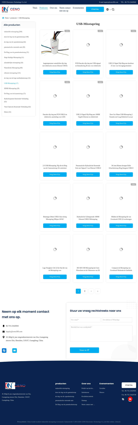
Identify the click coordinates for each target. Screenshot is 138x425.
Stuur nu (84, 350)
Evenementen (78, 8)
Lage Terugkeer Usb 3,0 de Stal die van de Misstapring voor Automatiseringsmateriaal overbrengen (54, 270)
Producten (43, 8)
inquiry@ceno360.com (14, 331)
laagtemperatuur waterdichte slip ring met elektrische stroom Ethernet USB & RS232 (54, 65)
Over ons (53, 8)
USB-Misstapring (24, 18)
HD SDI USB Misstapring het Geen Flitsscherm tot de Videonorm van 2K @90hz (88, 270)
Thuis (35, 8)
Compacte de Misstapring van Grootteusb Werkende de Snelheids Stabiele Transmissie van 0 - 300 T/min (121, 270)
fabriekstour (85, 392)
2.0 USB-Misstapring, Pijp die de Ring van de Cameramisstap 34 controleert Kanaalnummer (55, 168)
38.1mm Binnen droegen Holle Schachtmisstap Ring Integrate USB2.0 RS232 (121, 168)
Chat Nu (95, 9)
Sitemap (84, 400)
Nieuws (101, 392)
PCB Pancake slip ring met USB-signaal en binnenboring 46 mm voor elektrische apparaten (88, 65)
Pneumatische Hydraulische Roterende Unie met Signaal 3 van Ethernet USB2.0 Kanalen (88, 168)
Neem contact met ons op (65, 9)
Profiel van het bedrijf (88, 389)
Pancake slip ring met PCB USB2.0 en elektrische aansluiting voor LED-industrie (55, 117)
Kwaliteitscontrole (87, 396)
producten (13, 18)
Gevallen (102, 388)
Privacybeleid (21, 422)
